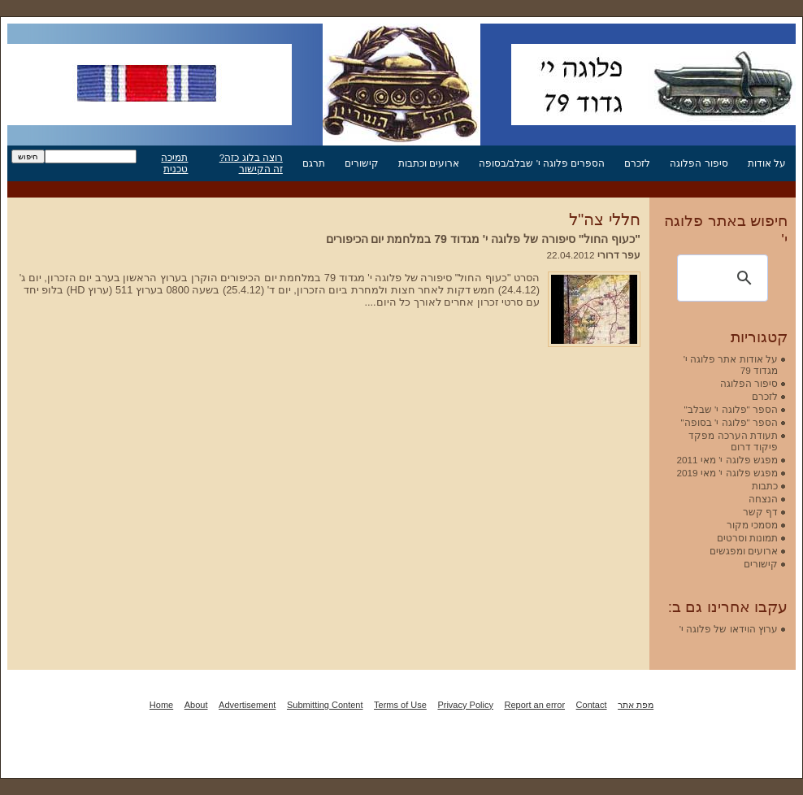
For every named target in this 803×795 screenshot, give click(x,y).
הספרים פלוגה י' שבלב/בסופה (542, 163)
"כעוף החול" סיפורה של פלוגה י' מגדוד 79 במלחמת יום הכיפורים (483, 238)
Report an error (534, 705)
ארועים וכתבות (428, 163)
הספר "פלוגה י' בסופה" (729, 422)
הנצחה (763, 498)
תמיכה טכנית (174, 163)
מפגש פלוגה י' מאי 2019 (727, 472)
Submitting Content (325, 705)
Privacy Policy (465, 705)
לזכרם (637, 163)
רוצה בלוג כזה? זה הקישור (251, 163)
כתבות (765, 485)
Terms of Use (400, 705)
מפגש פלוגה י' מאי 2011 (727, 459)
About (196, 705)
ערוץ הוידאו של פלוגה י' (728, 628)
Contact (591, 705)
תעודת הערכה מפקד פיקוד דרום (733, 441)
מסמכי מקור (752, 524)
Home (161, 705)
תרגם (313, 163)
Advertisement (247, 705)
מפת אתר (635, 705)
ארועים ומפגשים (744, 550)
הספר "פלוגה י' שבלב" (731, 409)
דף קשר (760, 511)
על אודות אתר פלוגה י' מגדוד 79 (731, 365)
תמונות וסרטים (747, 537)
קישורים (362, 163)
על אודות (767, 163)
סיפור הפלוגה (698, 163)
